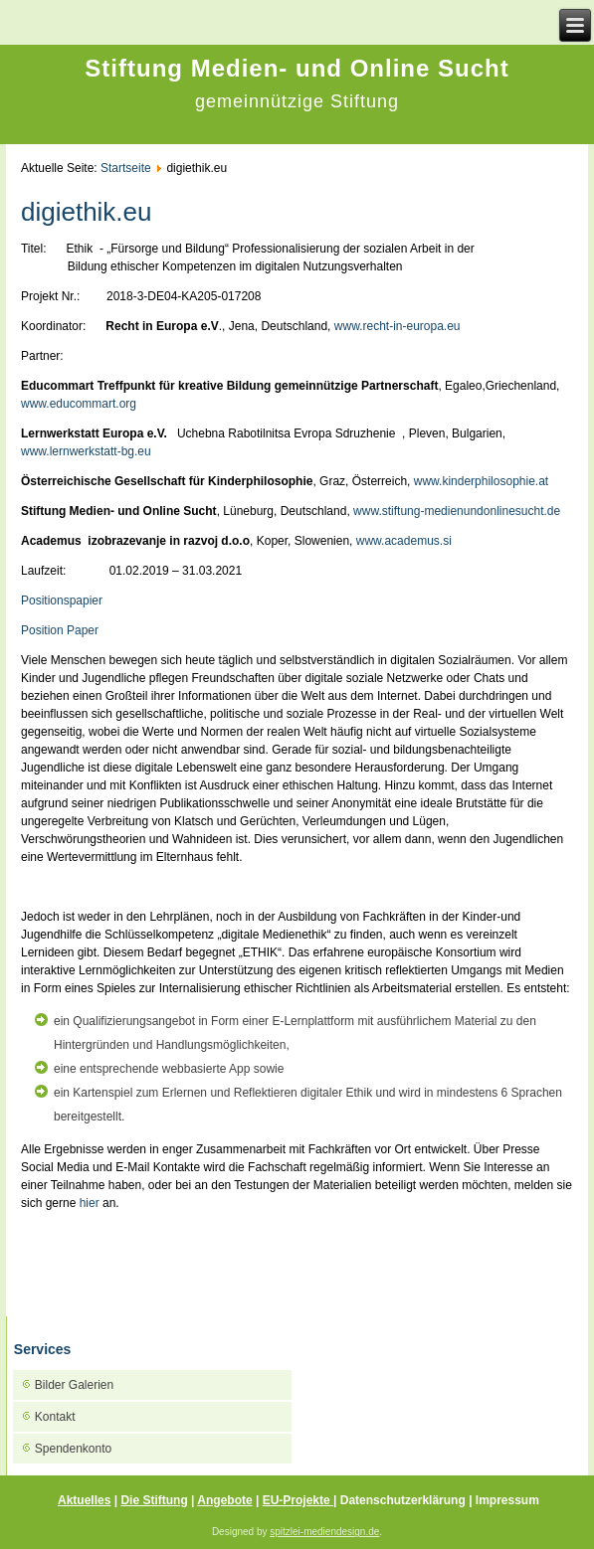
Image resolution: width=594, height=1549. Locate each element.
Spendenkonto (73, 1449)
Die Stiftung (153, 1500)
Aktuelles (84, 1500)
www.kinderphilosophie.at (481, 481)
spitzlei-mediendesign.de (324, 1531)
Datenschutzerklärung (404, 1500)
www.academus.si (404, 541)
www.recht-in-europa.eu (397, 326)
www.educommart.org (78, 404)
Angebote (224, 1500)
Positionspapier (61, 600)
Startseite (125, 168)
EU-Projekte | (300, 1500)
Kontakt (55, 1417)
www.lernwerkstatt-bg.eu (86, 451)
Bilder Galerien (74, 1385)
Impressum (507, 1500)
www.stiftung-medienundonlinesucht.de (456, 511)
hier (89, 1203)
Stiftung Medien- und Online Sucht (296, 68)
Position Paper (60, 630)
